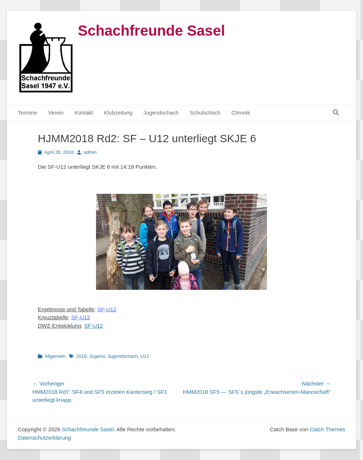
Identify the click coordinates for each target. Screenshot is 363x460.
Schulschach (205, 112)
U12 (144, 356)
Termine (27, 112)
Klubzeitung (118, 112)
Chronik (240, 112)
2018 (81, 356)
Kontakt (84, 112)
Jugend (97, 356)
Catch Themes (327, 429)
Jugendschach (161, 112)
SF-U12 (93, 326)
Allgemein (55, 356)
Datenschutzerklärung (44, 438)
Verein (56, 112)
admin (90, 152)
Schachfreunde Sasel (151, 31)
